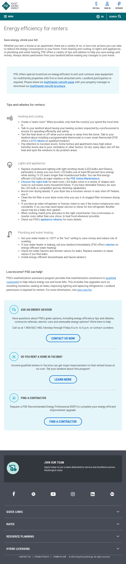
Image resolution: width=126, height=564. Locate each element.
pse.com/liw (84, 289)
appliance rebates (51, 219)
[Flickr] (112, 495)
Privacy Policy (42, 557)
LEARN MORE (63, 379)
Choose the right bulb (34, 181)
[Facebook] (13, 495)
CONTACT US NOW (63, 338)
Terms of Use (59, 557)
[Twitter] (33, 495)
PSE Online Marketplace (85, 178)
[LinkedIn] (93, 495)
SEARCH (113, 16)
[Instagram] (73, 495)
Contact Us (25, 557)
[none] (8, 16)
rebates (110, 244)
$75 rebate (38, 140)
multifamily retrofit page (59, 82)
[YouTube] (53, 495)
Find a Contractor (63, 421)
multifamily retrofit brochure (47, 86)
